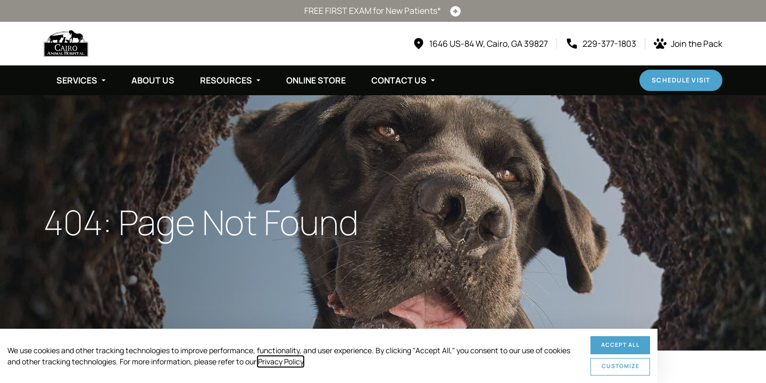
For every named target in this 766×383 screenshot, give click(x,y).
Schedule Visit (681, 80)
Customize (620, 366)
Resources (226, 80)
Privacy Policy (280, 361)
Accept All (620, 344)
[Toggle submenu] (104, 80)
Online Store (316, 80)
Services (76, 80)
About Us (152, 80)
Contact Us (399, 80)
